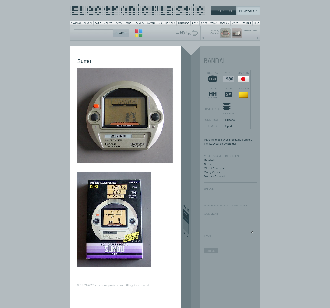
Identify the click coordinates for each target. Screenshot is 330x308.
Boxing (208, 164)
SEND (211, 250)
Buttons (230, 119)
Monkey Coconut (214, 176)
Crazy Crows (212, 172)
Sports (229, 126)
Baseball (209, 160)
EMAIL (208, 236)
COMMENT (211, 213)
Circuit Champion (214, 168)
